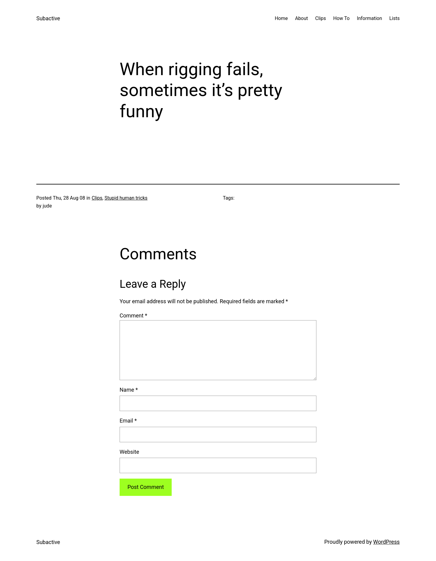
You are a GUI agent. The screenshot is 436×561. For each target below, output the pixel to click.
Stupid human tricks (125, 198)
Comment (133, 315)
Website (129, 452)
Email (128, 420)
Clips (97, 198)
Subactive (48, 18)
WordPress (386, 542)
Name (129, 390)
